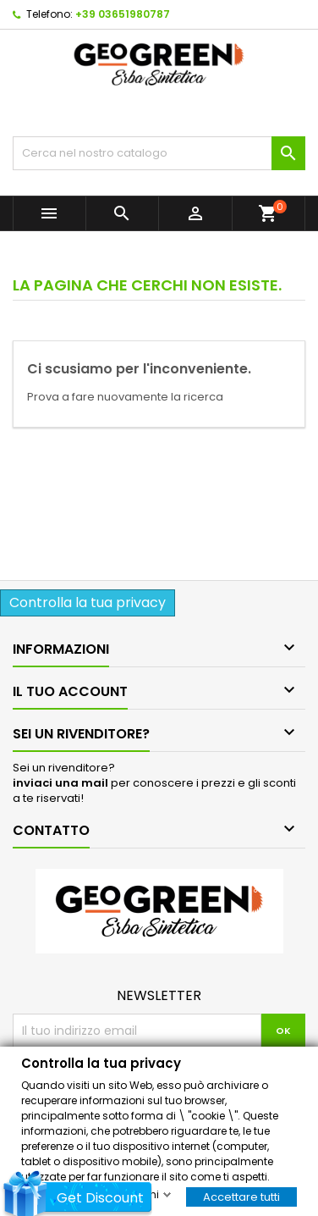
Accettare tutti (241, 1196)
